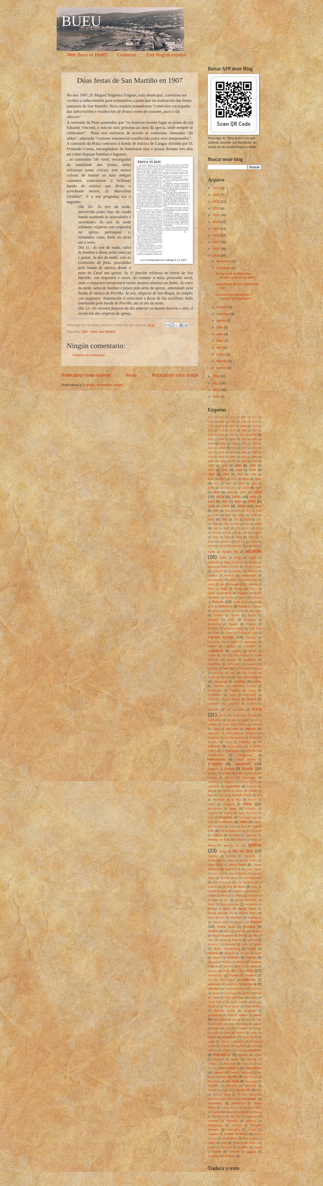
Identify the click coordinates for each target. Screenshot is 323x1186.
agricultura (252, 546)
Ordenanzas (215, 975)
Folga (241, 813)
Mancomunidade (229, 904)
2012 (217, 390)
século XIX (243, 1090)
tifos (214, 1116)
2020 (217, 222)
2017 (217, 242)
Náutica (251, 957)
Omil (238, 971)
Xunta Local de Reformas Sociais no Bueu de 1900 (235, 275)
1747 (210, 426)
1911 (222, 479)
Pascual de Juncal (235, 988)
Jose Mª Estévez (237, 873)
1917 (228, 483)
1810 (254, 426)
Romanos (230, 1063)
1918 (241, 483)
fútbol (243, 822)
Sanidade (213, 1085)
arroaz (211, 584)
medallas (249, 926)
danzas (232, 720)
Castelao (249, 659)
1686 (221, 421)
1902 (224, 470)
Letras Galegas (217, 891)
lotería (239, 895)
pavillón (246, 993)
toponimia (252, 1116)
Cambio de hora (247, 633)
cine (232, 672)
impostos (213, 856)
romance (251, 1059)
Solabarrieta (238, 1103)
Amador (253, 562)
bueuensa (249, 619)
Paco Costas (227, 979)
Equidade (213, 769)
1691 (232, 421)
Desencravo (232, 733)
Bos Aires (255, 610)
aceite (253, 541)
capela (211, 646)
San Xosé (232, 1081)
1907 (85, 331)
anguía (212, 566)
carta (224, 655)
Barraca (229, 597)
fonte (210, 817)
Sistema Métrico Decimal (222, 1099)
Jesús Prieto (237, 864)
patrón (215, 993)
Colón (240, 677)
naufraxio (233, 957)
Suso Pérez (255, 1107)
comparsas (220, 681)
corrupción (214, 703)
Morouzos (213, 944)
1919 (254, 483)
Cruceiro (213, 709)
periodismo (215, 1015)
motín (245, 944)
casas (231, 659)
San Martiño (107, 331)
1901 (211, 469)
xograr (258, 1147)
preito (254, 1032)
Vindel (211, 1143)
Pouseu (257, 1028)
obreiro (212, 970)
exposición (232, 786)
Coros (211, 699)
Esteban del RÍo (248, 782)
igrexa (255, 844)
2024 (217, 195)
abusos (240, 541)
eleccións (251, 750)
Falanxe (252, 791)
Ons (249, 970)
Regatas (225, 1046)
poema (243, 1023)
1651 (243, 417)
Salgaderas (219, 1072)
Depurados (214, 733)
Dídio (253, 737)
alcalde (254, 551)
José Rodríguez (222, 882)
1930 (236, 497)
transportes (215, 1125)
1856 (234, 443)
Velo (214, 1138)
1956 (215, 523)
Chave (258, 668)
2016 (217, 248)
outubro (222, 307)
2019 (217, 228)
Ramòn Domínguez (232, 1041)
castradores (234, 664)
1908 (253, 474)
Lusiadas (213, 900)
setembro (223, 314)
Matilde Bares (226, 926)
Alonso (237, 557)
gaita (220, 826)
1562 (221, 417)
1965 (258, 524)
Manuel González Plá (220, 913)
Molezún (237, 940)
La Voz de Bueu (234, 886)
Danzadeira (214, 720)
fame (210, 795)
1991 (245, 532)
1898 (224, 465)
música (213, 953)
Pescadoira (219, 1019)
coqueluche (249, 695)
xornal (217, 1151)
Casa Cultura (241, 655)
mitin (255, 935)
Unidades (213, 1134)
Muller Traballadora (226, 948)
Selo (259, 1090)
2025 (217, 188)
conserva (219, 686)
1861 (255, 443)
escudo (252, 773)
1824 (210, 435)
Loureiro (253, 895)
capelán (230, 646)
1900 (252, 465)
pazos (253, 997)
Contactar (126, 54)
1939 (258, 506)
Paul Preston (230, 993)
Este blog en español (166, 54)
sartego (212, 1090)
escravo (212, 773)
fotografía (225, 817)
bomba (240, 611)
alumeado (213, 562)
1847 (244, 439)
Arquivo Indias (250, 580)
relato (254, 1046)
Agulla (211, 552)
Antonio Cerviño (230, 566)
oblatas (254, 966)
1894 (233, 461)
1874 (244, 448)
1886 (232, 456)
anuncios (217, 571)
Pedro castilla (239, 1002)
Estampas (249, 777)
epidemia (243, 764)
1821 (254, 430)
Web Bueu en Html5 (87, 54)
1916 (216, 483)
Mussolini (229, 953)
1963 (247, 524)
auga (224, 588)
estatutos (229, 782)
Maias (211, 904)
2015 (217, 255)
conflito (257, 681)
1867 (210, 448)
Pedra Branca (216, 1002)
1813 (221, 430)
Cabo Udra (255, 628)
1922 (234, 488)
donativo (212, 742)
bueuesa (251, 624)
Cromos (251, 703)
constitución (214, 690)
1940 (216, 510)
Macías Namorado (246, 900)
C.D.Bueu (213, 628)
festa (93, 331)
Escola (247, 768)
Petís (259, 1019)
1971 (238, 528)
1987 (234, 532)
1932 (211, 501)
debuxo (257, 724)
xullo (220, 327)
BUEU (81, 21)
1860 (244, 443)
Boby (228, 611)
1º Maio (257, 532)
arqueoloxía (248, 575)
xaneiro (222, 368)
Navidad (212, 962)
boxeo (235, 615)
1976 (214, 532)
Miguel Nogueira (222, 935)
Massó (256, 922)
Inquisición (250, 856)
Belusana (256, 597)
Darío (245, 720)
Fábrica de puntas (232, 791)
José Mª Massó (229, 878)
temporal (243, 1112)
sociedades (215, 1103)
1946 (215, 515)
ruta (210, 1068)
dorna (228, 742)
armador (212, 575)
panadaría (214, 984)
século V (226, 1090)
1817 (232, 430)
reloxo (240, 1050)
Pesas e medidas (238, 1015)
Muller (258, 944)
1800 (221, 426)
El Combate (235, 746)
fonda (254, 813)
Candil (234, 642)
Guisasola (256, 831)
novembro (223, 268)
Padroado (249, 979)
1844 (221, 439)
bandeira (225, 593)
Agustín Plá (230, 551)
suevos (225, 1107)
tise (223, 1116)
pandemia (250, 984)
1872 (234, 448)
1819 (244, 430)
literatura (226, 895)
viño (223, 1142)
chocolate (218, 673)
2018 (217, 235)
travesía (236, 1125)
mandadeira (250, 904)
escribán (226, 773)
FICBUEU (250, 808)
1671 (254, 417)
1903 (239, 469)
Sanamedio (251, 1081)
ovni (210, 979)
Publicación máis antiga (175, 375)
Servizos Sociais (247, 1094)
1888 (254, 456)
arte (222, 584)
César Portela (242, 668)
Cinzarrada (214, 677)
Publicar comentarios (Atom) (103, 385)
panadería (231, 984)
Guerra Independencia (232, 831)
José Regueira (252, 877)
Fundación (226, 822)
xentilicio (242, 1147)
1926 (230, 492)
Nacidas (244, 953)
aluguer (252, 557)
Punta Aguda (249, 1037)
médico (213, 931)
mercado (240, 931)
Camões (250, 637)
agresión (236, 546)
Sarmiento (250, 1085)
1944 (248, 511)
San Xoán (214, 1081)
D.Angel (252, 715)
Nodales (241, 962)
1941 (227, 511)
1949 (253, 515)
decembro (223, 261)
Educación (245, 742)
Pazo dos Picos (234, 997)
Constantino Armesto (243, 686)
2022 (217, 208)
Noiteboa (228, 966)
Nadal (258, 953)
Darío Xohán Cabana (234, 724)
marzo (221, 354)
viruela (211, 1147)
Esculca (229, 777)
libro (251, 891)
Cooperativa (215, 695)
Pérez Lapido (231, 1006)
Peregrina (213, 1006)
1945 (259, 511)
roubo (245, 1063)
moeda (222, 940)
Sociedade (249, 1099)
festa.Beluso (215, 808)
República (221, 1054)
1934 (237, 501)
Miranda (242, 935)
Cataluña (213, 668)
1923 (245, 487)
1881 (244, 452)
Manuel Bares (247, 908)
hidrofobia (234, 835)
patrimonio (256, 988)
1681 (210, 421)
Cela (225, 668)
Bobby (216, 611)
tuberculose (233, 1129)
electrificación (215, 755)
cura (257, 708)
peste (248, 1019)
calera (229, 633)
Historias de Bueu (219, 839)
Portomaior (242, 1028)
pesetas (236, 1019)
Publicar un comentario (89, 355)
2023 (217, 201)
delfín (216, 729)
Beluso (217, 602)
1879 (232, 452)
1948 (241, 515)
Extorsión (252, 786)
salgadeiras (253, 1068)
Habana (217, 835)
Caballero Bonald (234, 628)
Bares (215, 597)
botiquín (218, 615)
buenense (213, 619)
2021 (217, 215)
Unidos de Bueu (235, 1134)
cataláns (251, 664)
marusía (239, 922)
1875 (255, 448)
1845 (232, 439)
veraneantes (229, 1138)
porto (228, 1028)
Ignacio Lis (231, 845)
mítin (210, 940)
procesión (229, 1037)
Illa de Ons (242, 851)
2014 (217, 376)
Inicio (131, 375)
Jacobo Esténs (248, 860)
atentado (253, 584)
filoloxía (228, 813)
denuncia (232, 728)
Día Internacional (234, 737)
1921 (223, 488)
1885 (221, 456)
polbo (215, 1028)
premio (212, 1037)
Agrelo (223, 546)
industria (231, 856)
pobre (231, 1024)
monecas (252, 940)
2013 (217, 383)
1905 (211, 474)
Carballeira (215, 651)
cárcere (236, 650)
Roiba (235, 1059)
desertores (251, 733)
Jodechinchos (232, 869)
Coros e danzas (230, 699)
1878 (221, 452)
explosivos (214, 786)
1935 (251, 501)
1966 (215, 528)
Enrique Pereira (245, 759)
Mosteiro (230, 944)
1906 (225, 474)
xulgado (251, 1151)
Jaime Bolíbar (215, 864)
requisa (243, 1054)
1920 (211, 487)
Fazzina (222, 795)
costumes (233, 703)
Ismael (230, 860)
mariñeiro (236, 917)
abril (219, 347)
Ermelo (229, 768)
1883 (255, 452)
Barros (242, 597)
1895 (244, 461)
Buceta (252, 615)
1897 (211, 465)
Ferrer (211, 804)
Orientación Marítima (242, 975)
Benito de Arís (241, 602)
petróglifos (217, 1024)
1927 (242, 492)
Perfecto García (224, 1010)
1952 (224, 519)
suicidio (238, 1107)
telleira (229, 1112)
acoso (211, 546)
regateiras (240, 1046)
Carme (211, 655)
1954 (247, 519)
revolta (258, 1055)
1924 (258, 487)
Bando (258, 593)
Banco (253, 588)
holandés (241, 839)
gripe (243, 826)
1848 (254, 439)
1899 (238, 465)
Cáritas (252, 651)
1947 (228, 515)
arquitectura (215, 579)
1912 (234, 479)
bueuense (214, 624)
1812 (210, 430)
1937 (225, 506)
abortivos (225, 541)
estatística (213, 782)
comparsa (255, 677)
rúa (255, 1063)
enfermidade (216, 759)
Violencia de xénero (245, 1143)
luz (226, 899)
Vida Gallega (250, 1138)
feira (259, 795)
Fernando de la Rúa (227, 799)
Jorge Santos (254, 869)
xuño (220, 334)
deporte (250, 728)
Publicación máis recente (85, 375)
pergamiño (250, 1010)
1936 (211, 506)
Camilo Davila (220, 637)
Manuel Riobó (248, 913)
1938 (241, 506)
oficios (226, 970)
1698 (243, 421)
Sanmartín (232, 1085)
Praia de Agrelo (234, 1032)
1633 (232, 417)
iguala (222, 851)
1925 (216, 492)
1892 (222, 461)
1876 (210, 452)
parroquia (214, 988)
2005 (217, 396)
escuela (212, 777)
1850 (223, 443)
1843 (210, 439)
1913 (245, 479)
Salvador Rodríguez (241, 1072)
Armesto (229, 575)
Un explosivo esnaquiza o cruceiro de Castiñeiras (234, 296)
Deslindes (213, 737)
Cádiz (216, 632)
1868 (221, 448)
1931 (253, 497)
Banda (211, 593)
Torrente (232, 1120)
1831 (231, 435)
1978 (224, 532)
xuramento (214, 1156)
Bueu (231, 619)
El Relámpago (231, 750)
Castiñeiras (214, 664)
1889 (211, 461)
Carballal (250, 646)
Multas (251, 948)
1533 (210, 417)
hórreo (254, 839)
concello (239, 681)
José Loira (217, 873)
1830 (221, 435)
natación (217, 957)
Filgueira (213, 813)
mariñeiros (255, 917)
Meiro (227, 931)
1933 (224, 501)
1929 (220, 497)
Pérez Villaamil (253, 1006)
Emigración (245, 755)
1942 (238, 511)
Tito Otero (236, 1116)
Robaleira (218, 1059)
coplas (232, 695)
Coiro (228, 677)
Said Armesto (228, 1068)
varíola (258, 1134)
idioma (211, 845)
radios (211, 1041)
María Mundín (216, 917)
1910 (211, 479)
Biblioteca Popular (250, 606)
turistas (252, 1129)
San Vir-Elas (250, 1077)
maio (220, 341)
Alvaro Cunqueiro (234, 562)
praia (215, 1032)
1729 (254, 421)
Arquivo (232, 580)
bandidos (243, 593)
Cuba (241, 709)
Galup (232, 826)
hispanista (251, 835)
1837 (242, 435)
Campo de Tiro (216, 642)
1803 (232, 426)
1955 (259, 519)
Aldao (223, 557)
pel (255, 1002)
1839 (253, 435)
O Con (241, 966)
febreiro (222, 361)
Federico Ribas (241, 795)
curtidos (237, 715)
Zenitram (229, 1156)
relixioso (212, 1050)
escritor (239, 773)
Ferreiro (252, 799)
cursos (222, 715)
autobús (238, 588)
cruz (228, 709)
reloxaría (227, 1050)
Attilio (211, 588)
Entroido (215, 764)
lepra (254, 886)
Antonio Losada (253, 566)
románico (213, 1063)
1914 (258, 479)
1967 (226, 528)
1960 (236, 524)
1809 (243, 426)
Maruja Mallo (220, 922)
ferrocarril (229, 804)
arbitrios (252, 571)
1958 (226, 524)
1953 (236, 519)
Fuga (210, 822)
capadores (250, 641)
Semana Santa (222, 1094)
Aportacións (235, 571)
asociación (235, 584)
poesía (257, 1023)
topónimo (213, 1121)
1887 (243, 457)
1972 (248, 528)
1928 (257, 492)
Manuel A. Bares (219, 908)
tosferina (251, 1121)
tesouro (257, 1112)
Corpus (251, 699)
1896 (254, 461)
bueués (233, 624)
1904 (252, 470)
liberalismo (238, 891)
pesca (257, 1015)
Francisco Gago (248, 817)
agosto (221, 320)
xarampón (226, 1147)
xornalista (234, 1151)
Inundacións (215, 860)
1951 (211, 519)
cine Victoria (249, 673)
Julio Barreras (245, 882)
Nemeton (227, 962)
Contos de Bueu (242, 690)
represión (255, 1050)
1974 (259, 528)
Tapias (216, 1112)
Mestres (257, 931)
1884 (210, 457)
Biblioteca (225, 606)
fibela (233, 808)
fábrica (212, 790)
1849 (211, 443)
